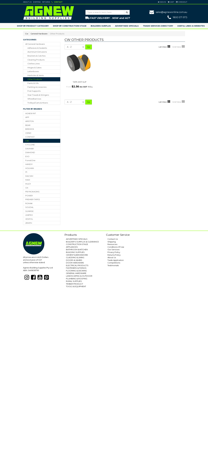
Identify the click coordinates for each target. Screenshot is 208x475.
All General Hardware (35, 44)
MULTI (28, 184)
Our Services (113, 249)
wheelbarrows (34, 99)
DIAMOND (30, 152)
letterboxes (33, 71)
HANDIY (29, 164)
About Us (27, 2)
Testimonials (113, 265)
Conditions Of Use (115, 247)
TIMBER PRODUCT (74, 284)
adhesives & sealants (37, 48)
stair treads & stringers (38, 95)
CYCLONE (30, 144)
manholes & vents (35, 75)
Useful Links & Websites (191, 26)
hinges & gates (34, 67)
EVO (27, 156)
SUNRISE (29, 211)
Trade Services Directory (158, 26)
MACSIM (29, 176)
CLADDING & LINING (75, 257)
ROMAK (29, 203)
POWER (29, 195)
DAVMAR (29, 148)
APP (27, 117)
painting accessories (36, 87)
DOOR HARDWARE (75, 263)
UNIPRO (29, 215)
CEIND (28, 133)
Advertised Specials (127, 26)
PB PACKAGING (32, 191)
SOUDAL (29, 207)
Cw (26, 33)
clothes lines (33, 63)
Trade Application (115, 260)
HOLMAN (29, 168)
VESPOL (29, 219)
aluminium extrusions (37, 52)
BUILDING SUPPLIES (75, 252)
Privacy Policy (113, 252)
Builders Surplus (101, 26)
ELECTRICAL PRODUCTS (77, 265)
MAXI (27, 180)
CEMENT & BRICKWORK (77, 255)
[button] (162, 2)
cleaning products (36, 60)
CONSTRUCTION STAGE (77, 244)
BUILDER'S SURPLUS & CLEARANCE (82, 242)
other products (34, 79)
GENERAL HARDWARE (76, 273)
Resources (112, 244)
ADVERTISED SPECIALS (76, 239)
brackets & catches (36, 56)
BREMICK (29, 129)
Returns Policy (114, 255)
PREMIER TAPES (32, 199)
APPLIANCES (72, 247)
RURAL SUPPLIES (74, 281)
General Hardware (39, 33)
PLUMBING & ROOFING (76, 278)
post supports (34, 91)
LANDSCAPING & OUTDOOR (79, 276)
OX (26, 188)
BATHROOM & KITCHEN (77, 249)
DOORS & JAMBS (74, 260)
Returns (46, 2)
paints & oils (33, 83)
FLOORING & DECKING (76, 271)
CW (27, 141)
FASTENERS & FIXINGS (76, 268)
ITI (26, 172)
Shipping (37, 2)
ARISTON (29, 121)
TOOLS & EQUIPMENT (76, 286)
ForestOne (30, 160)
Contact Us (112, 239)
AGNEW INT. (30, 113)
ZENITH (28, 223)
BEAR (27, 125)
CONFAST (30, 137)
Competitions (113, 263)
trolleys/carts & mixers (37, 103)
